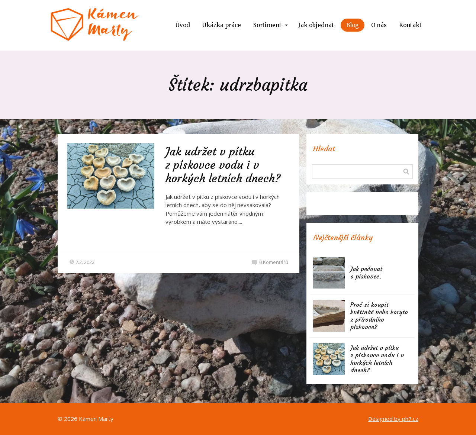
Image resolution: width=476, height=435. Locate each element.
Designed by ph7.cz (393, 418)
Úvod (183, 25)
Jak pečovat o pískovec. (366, 272)
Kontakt (410, 25)
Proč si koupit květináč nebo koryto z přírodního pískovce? (379, 316)
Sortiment (267, 25)
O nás (379, 25)
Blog (352, 25)
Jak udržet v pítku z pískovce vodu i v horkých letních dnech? (222, 165)
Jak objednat (316, 25)
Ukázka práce (221, 25)
